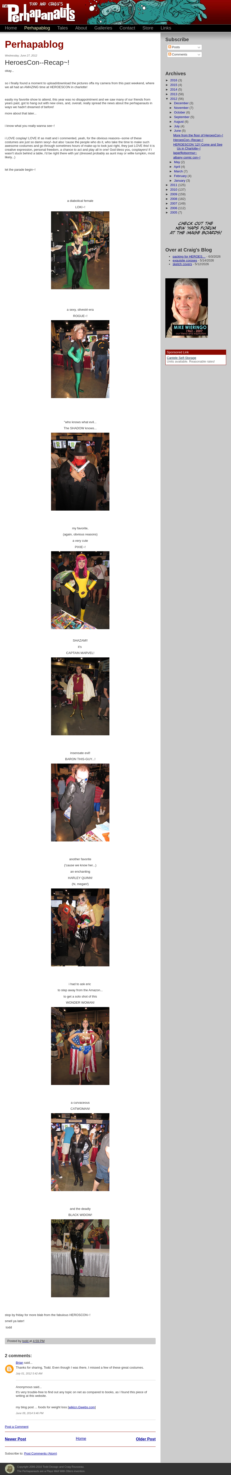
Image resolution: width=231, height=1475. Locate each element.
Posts (174, 47)
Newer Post (15, 1439)
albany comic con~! (186, 157)
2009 (174, 194)
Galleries (103, 27)
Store (147, 27)
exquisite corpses (185, 260)
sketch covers (182, 264)
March (179, 171)
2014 (174, 89)
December (182, 103)
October (180, 112)
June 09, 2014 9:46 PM (30, 1413)
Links (165, 27)
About (81, 27)
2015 (174, 85)
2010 (174, 189)
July (177, 126)
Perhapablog (37, 27)
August (179, 121)
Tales (62, 27)
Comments (177, 54)
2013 (174, 94)
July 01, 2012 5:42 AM (29, 1373)
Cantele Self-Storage (181, 358)
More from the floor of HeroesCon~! (198, 135)
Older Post (146, 1439)
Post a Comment (16, 1426)
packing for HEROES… (189, 256)
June (178, 130)
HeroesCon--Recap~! (188, 140)
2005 (174, 212)
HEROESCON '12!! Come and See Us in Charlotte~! (197, 146)
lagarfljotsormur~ (185, 153)
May (177, 162)
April (177, 166)
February (181, 176)
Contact (127, 27)
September (182, 117)
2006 (174, 208)
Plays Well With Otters (10, 1469)
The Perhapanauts (36, 12)
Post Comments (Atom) (40, 1453)
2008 (174, 199)
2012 (174, 99)
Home (11, 27)
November (182, 108)
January (180, 180)
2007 (174, 203)
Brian (19, 1362)
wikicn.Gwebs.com (82, 1407)
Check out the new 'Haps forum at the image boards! (195, 228)
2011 (174, 185)
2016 (174, 80)
